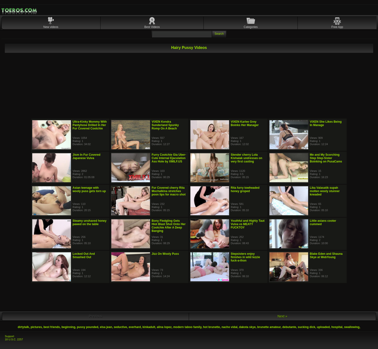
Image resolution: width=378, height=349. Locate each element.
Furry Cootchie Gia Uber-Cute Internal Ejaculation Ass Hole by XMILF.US (169, 158)
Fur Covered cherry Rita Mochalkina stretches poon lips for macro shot (169, 191)
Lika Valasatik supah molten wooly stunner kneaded (325, 191)
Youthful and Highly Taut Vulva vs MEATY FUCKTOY (247, 224)
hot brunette (211, 327)
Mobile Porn (19, 10)
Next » (282, 316)
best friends (51, 327)
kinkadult (148, 327)
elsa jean (106, 327)
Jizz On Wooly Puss (165, 253)
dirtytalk (23, 327)
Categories (251, 27)
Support (9, 336)
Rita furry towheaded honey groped (245, 189)
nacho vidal (229, 327)
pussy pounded (87, 327)
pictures (36, 327)
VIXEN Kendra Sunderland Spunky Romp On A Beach (165, 125)
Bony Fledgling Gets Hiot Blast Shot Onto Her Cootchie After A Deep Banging (169, 226)
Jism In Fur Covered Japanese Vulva (86, 156)
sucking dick (306, 327)
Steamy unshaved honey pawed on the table (90, 222)
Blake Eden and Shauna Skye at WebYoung (326, 255)
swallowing (351, 327)
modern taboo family (187, 327)
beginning (68, 327)
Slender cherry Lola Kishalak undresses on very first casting (246, 158)
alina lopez (164, 327)
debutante (289, 327)
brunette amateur (269, 327)
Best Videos (152, 27)
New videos (50, 27)
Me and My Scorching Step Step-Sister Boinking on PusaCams (326, 158)
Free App (337, 27)
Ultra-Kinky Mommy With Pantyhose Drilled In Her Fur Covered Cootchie (90, 125)
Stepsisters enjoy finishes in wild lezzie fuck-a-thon (245, 257)
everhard (135, 327)
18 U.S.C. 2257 (14, 339)
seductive (120, 327)
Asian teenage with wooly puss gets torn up (89, 189)
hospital (336, 327)
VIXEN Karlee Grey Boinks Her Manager (245, 123)
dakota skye (247, 327)
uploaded (323, 327)
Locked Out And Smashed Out (84, 255)
